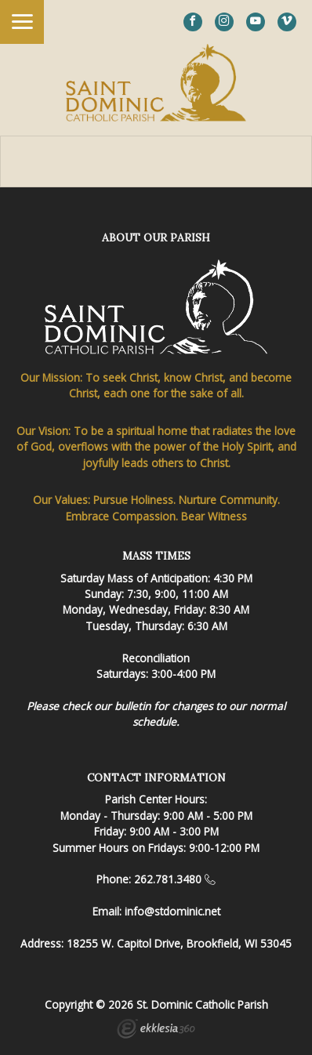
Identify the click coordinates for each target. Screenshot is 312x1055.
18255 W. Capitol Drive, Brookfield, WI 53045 (179, 943)
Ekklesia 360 (156, 1030)
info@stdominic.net (172, 911)
